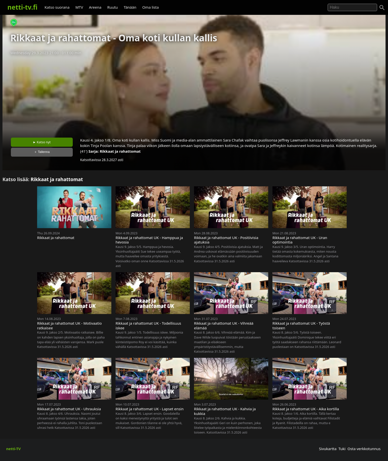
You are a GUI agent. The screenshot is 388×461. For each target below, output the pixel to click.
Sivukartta (328, 448)
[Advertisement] (194, 94)
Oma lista (150, 7)
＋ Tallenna (42, 152)
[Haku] (382, 8)
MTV (79, 7)
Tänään (130, 7)
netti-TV (13, 448)
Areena (95, 7)
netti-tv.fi (22, 7)
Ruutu (112, 7)
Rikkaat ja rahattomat (120, 151)
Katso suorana (57, 7)
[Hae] (352, 7)
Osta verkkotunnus (364, 448)
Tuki (342, 448)
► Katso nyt (42, 142)
